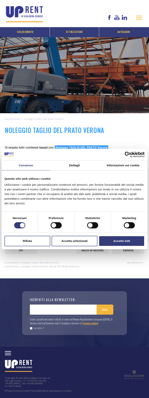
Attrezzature (74, 32)
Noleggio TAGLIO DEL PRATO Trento (39, 262)
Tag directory (13, 118)
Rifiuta (27, 241)
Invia (105, 309)
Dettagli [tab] (74, 165)
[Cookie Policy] (30, 390)
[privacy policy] (90, 323)
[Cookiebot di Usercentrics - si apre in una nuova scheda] (128, 154)
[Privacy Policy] (13, 390)
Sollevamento (25, 32)
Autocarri (123, 32)
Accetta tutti (121, 241)
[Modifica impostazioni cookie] (54, 390)
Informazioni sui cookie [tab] (123, 165)
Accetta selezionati (74, 241)
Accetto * (37, 328)
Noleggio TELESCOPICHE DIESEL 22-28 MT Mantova (50, 266)
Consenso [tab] (26, 165)
